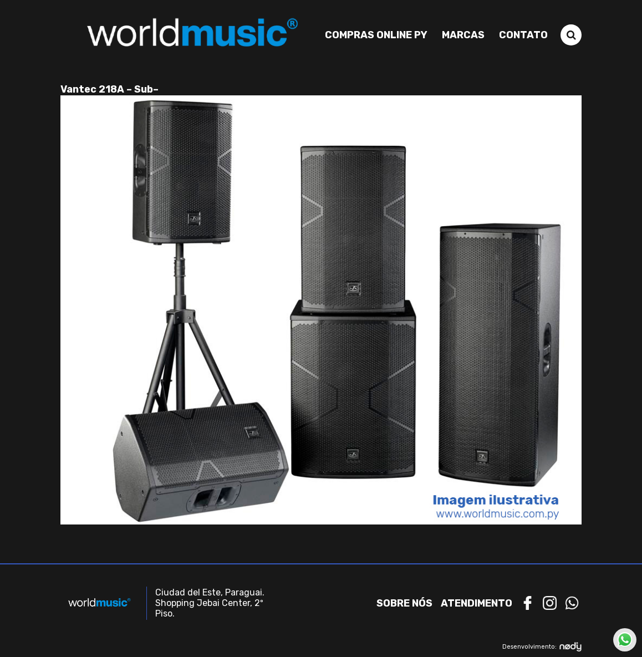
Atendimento (476, 603)
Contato (523, 35)
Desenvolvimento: (542, 646)
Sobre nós (404, 603)
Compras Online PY (376, 35)
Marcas (463, 35)
